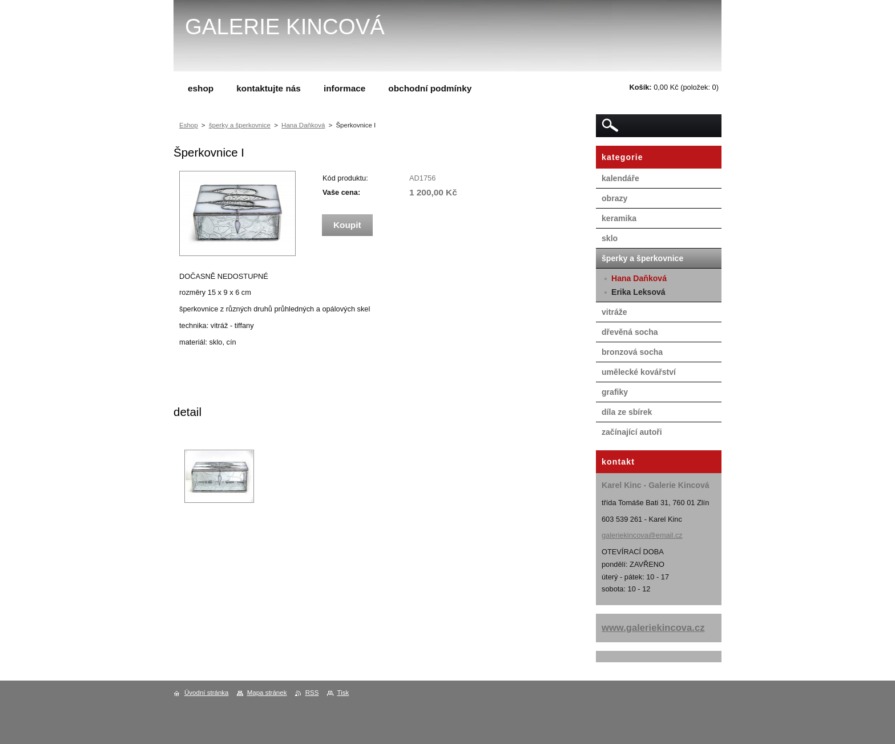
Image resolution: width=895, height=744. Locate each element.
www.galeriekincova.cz (653, 627)
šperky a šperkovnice (240, 125)
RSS (312, 692)
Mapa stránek (267, 692)
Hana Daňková (303, 125)
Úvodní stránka (206, 692)
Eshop (188, 125)
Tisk (343, 692)
